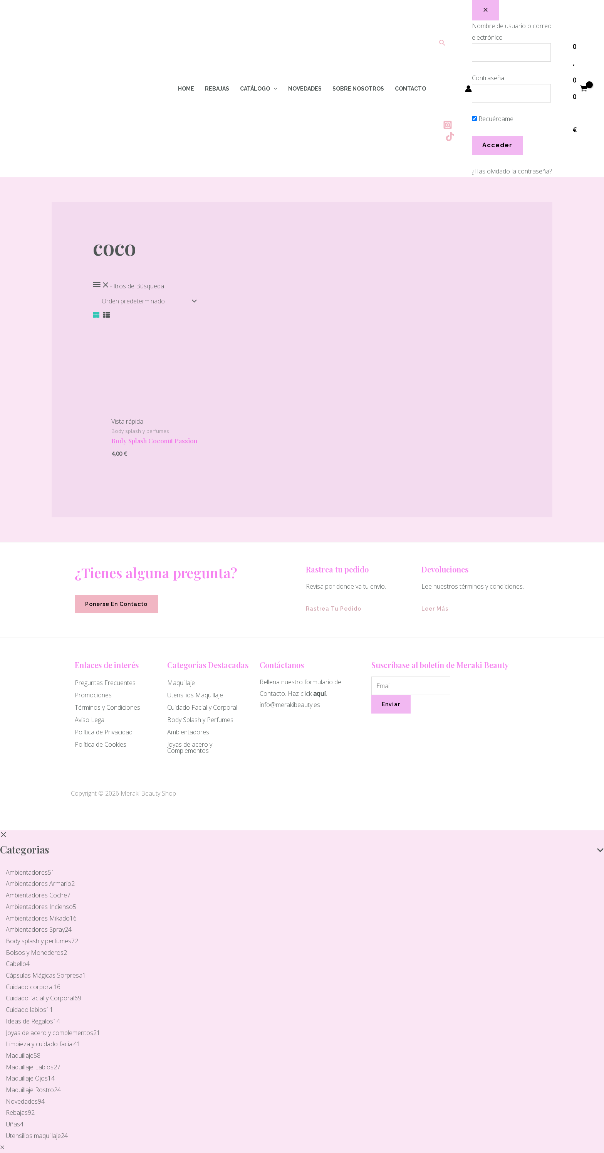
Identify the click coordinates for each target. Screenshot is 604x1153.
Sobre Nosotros (358, 89)
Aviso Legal (90, 719)
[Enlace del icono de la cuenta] (468, 88)
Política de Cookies (100, 744)
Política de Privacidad (104, 732)
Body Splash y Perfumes (200, 719)
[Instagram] (447, 125)
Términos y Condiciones (107, 707)
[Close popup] (485, 10)
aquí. (320, 693)
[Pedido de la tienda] (148, 301)
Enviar (391, 704)
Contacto (410, 89)
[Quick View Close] (2, 1147)
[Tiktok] (450, 136)
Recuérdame (492, 118)
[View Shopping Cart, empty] (580, 88)
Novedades (305, 89)
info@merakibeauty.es (290, 704)
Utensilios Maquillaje (195, 695)
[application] (273, 89)
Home (186, 89)
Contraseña (488, 78)
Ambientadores (188, 732)
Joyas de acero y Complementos (189, 747)
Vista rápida (127, 421)
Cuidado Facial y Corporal (202, 707)
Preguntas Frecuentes (105, 682)
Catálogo (258, 89)
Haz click (300, 693)
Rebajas (217, 89)
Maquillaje (181, 682)
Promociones (93, 695)
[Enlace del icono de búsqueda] (442, 43)
